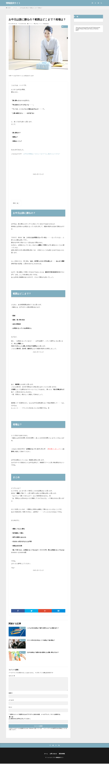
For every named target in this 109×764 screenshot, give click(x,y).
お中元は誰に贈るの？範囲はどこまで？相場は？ (31, 7)
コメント (12, 675)
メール (11, 700)
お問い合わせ (53, 754)
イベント (15, 7)
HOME (9, 7)
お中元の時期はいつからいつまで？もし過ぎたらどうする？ (41, 154)
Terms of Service (93, 28)
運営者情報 (62, 754)
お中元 (36, 23)
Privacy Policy (83, 28)
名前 (10, 693)
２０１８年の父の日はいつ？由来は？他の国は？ (44, 640)
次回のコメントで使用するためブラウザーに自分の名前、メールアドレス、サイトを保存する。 (35, 714)
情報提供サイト (13, 3)
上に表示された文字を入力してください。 (20, 718)
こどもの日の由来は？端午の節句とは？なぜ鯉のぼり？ (46, 628)
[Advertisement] (38, 186)
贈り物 (46, 23)
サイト (10, 707)
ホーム (45, 754)
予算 (44, 23)
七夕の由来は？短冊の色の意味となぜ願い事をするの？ (46, 652)
